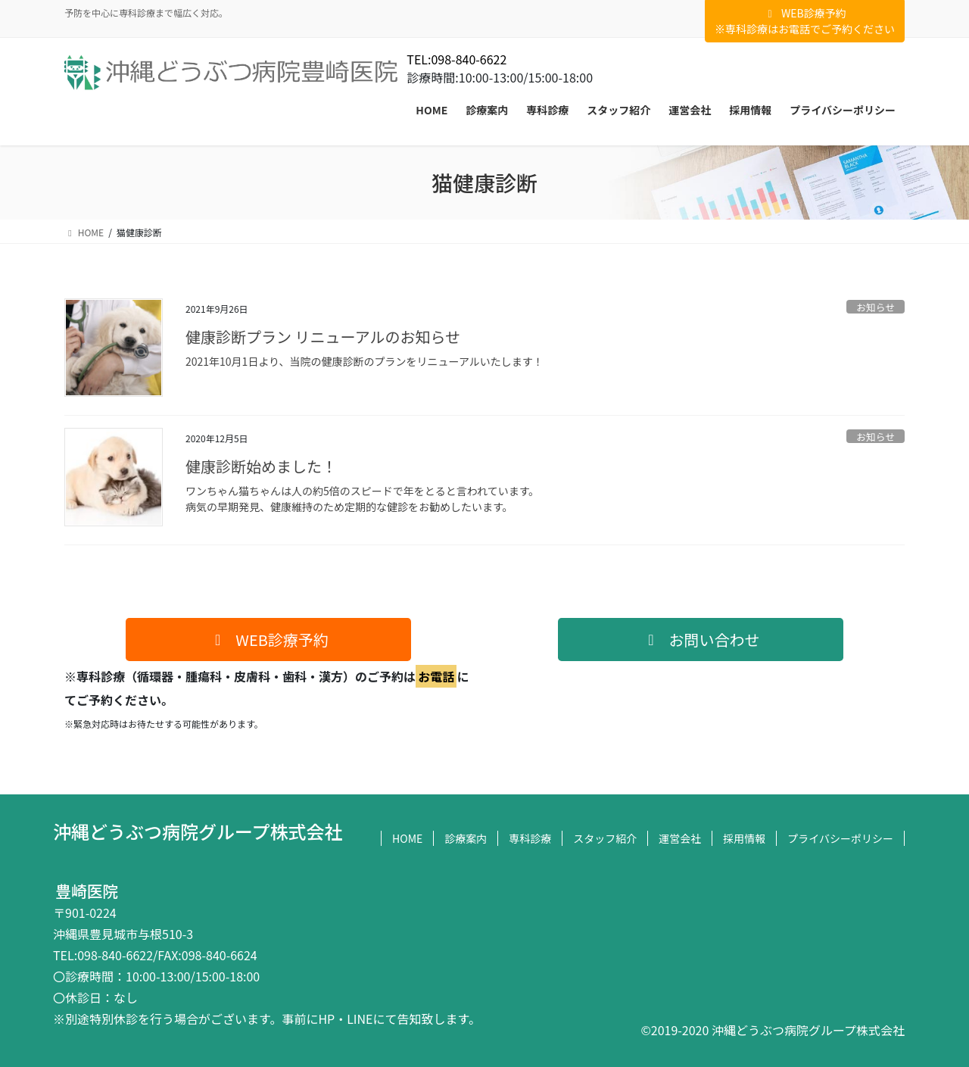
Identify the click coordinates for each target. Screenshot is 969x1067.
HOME (407, 838)
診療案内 (465, 838)
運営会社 (680, 838)
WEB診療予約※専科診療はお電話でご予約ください (805, 20)
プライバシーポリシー (840, 838)
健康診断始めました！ (261, 466)
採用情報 (744, 838)
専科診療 (530, 838)
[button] (268, 639)
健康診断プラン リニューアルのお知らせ (322, 337)
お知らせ (875, 307)
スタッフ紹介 (605, 838)
